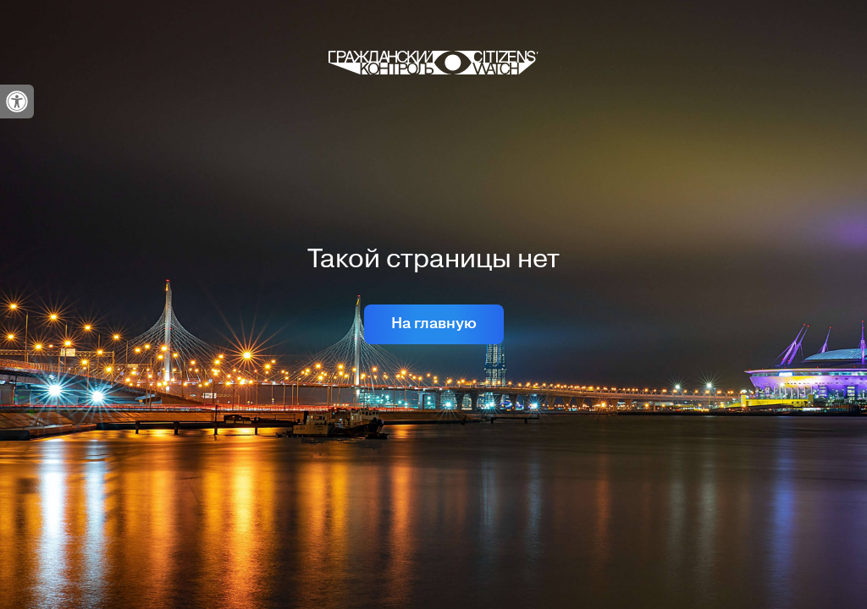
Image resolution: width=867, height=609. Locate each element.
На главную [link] (434, 323)
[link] (17, 101)
